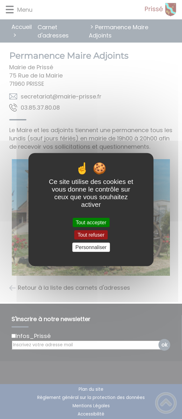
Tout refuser (91, 234)
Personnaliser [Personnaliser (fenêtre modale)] (91, 247)
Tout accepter (91, 222)
